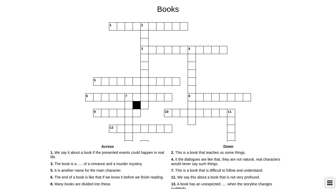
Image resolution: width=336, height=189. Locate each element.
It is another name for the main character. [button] (86, 170)
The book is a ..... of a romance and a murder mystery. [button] (96, 164)
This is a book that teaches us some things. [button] (208, 152)
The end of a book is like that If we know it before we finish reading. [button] (107, 177)
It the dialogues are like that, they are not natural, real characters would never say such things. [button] (225, 161)
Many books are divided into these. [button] (80, 184)
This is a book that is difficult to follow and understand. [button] (217, 170)
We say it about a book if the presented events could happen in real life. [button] (107, 154)
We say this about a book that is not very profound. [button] (215, 177)
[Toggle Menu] (329, 182)
